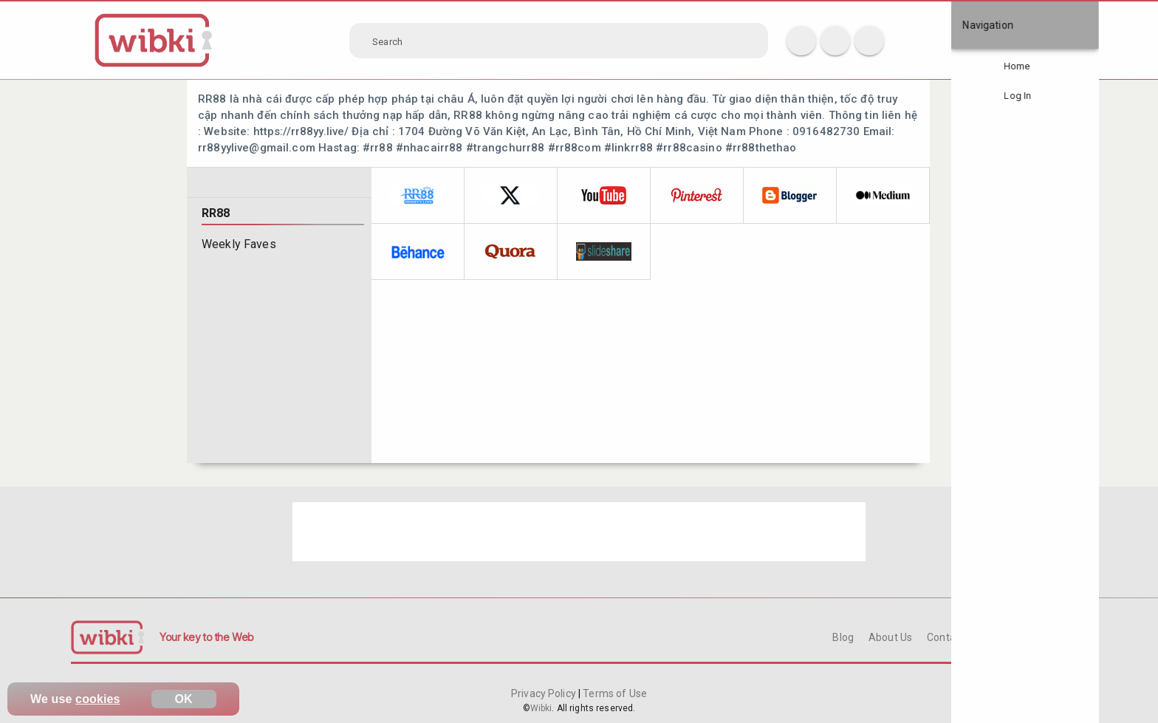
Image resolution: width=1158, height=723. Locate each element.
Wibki (541, 708)
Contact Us (953, 637)
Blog (843, 637)
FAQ (1003, 637)
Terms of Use (613, 693)
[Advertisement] (579, 531)
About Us (890, 637)
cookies (97, 699)
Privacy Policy (544, 693)
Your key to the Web (207, 637)
